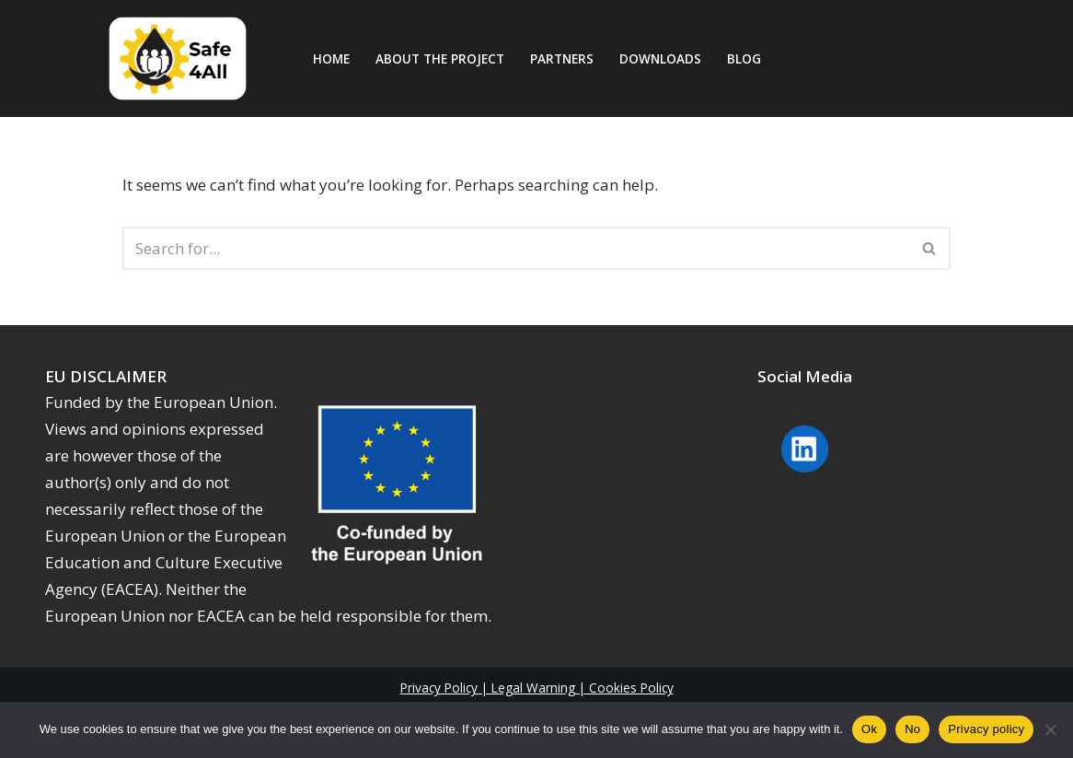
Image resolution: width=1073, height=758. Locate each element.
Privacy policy (986, 729)
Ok (869, 729)
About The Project (439, 58)
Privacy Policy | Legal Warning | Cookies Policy (537, 687)
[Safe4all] (178, 58)
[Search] (515, 248)
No (912, 729)
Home (331, 58)
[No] (1050, 729)
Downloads (660, 58)
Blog (744, 58)
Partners (562, 58)
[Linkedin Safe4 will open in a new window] (805, 473)
